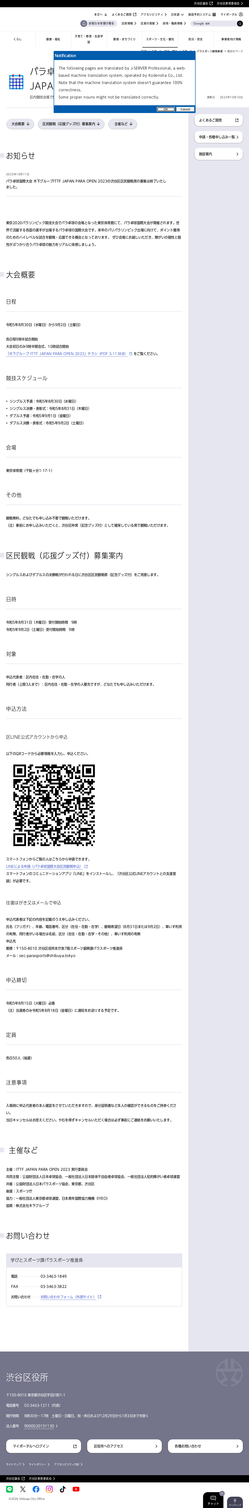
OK (166, 109)
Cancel (185, 109)
